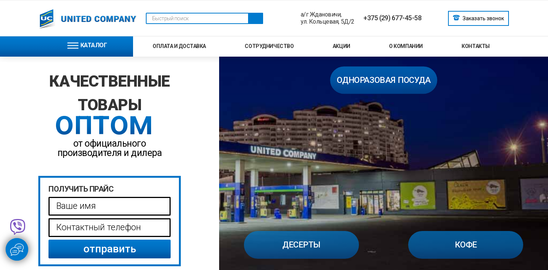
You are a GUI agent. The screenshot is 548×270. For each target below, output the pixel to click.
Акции (341, 46)
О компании (406, 46)
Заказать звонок (478, 17)
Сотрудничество (269, 46)
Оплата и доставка (179, 46)
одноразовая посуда (383, 80)
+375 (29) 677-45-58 (392, 18)
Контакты (476, 46)
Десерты (301, 244)
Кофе (466, 244)
